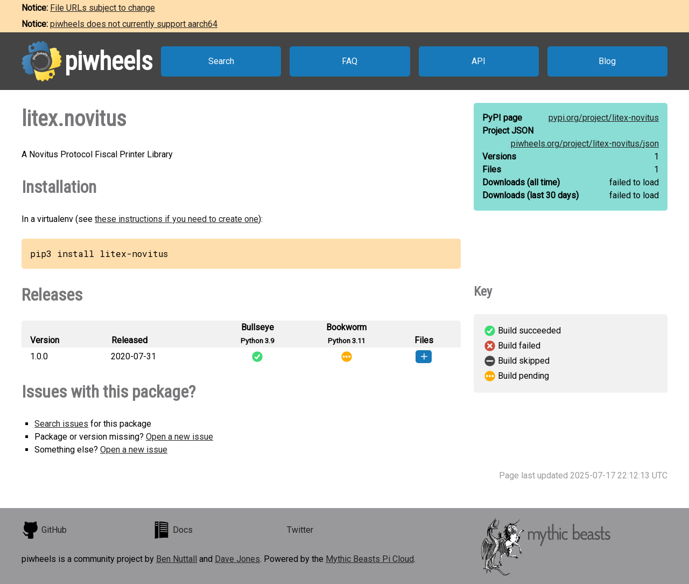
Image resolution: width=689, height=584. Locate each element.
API (479, 61)
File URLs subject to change (102, 8)
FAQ (349, 61)
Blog (607, 61)
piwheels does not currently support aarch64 (133, 24)
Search (221, 61)
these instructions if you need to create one (176, 219)
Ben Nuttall (176, 559)
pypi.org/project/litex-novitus (604, 118)
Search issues (61, 424)
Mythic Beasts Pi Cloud (370, 559)
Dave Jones (237, 559)
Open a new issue (179, 437)
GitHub (44, 530)
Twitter (300, 530)
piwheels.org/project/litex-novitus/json (585, 143)
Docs (173, 530)
